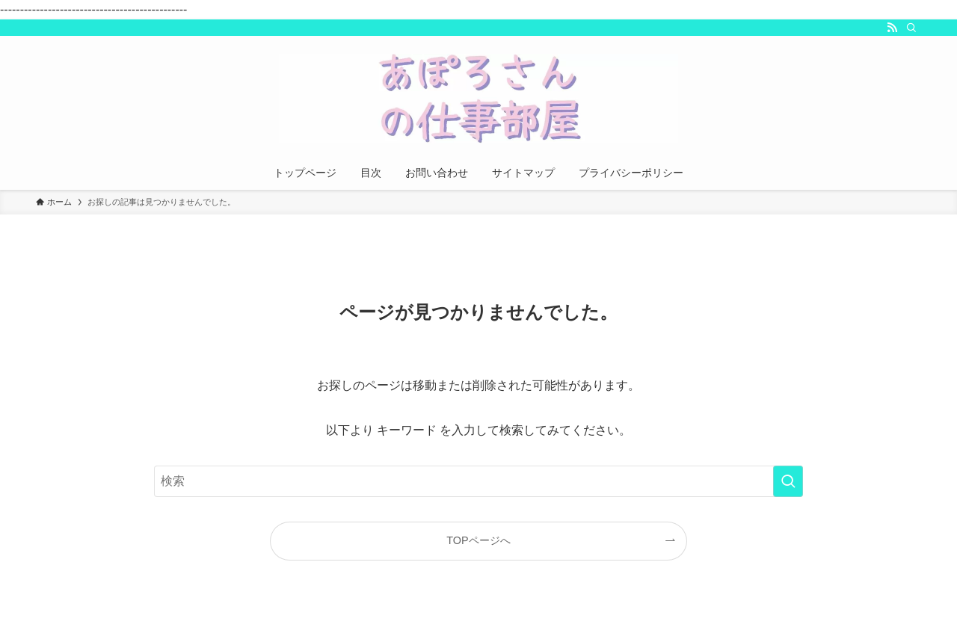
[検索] (911, 27)
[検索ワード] (478, 481)
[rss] (892, 27)
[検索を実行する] (788, 481)
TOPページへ (478, 540)
